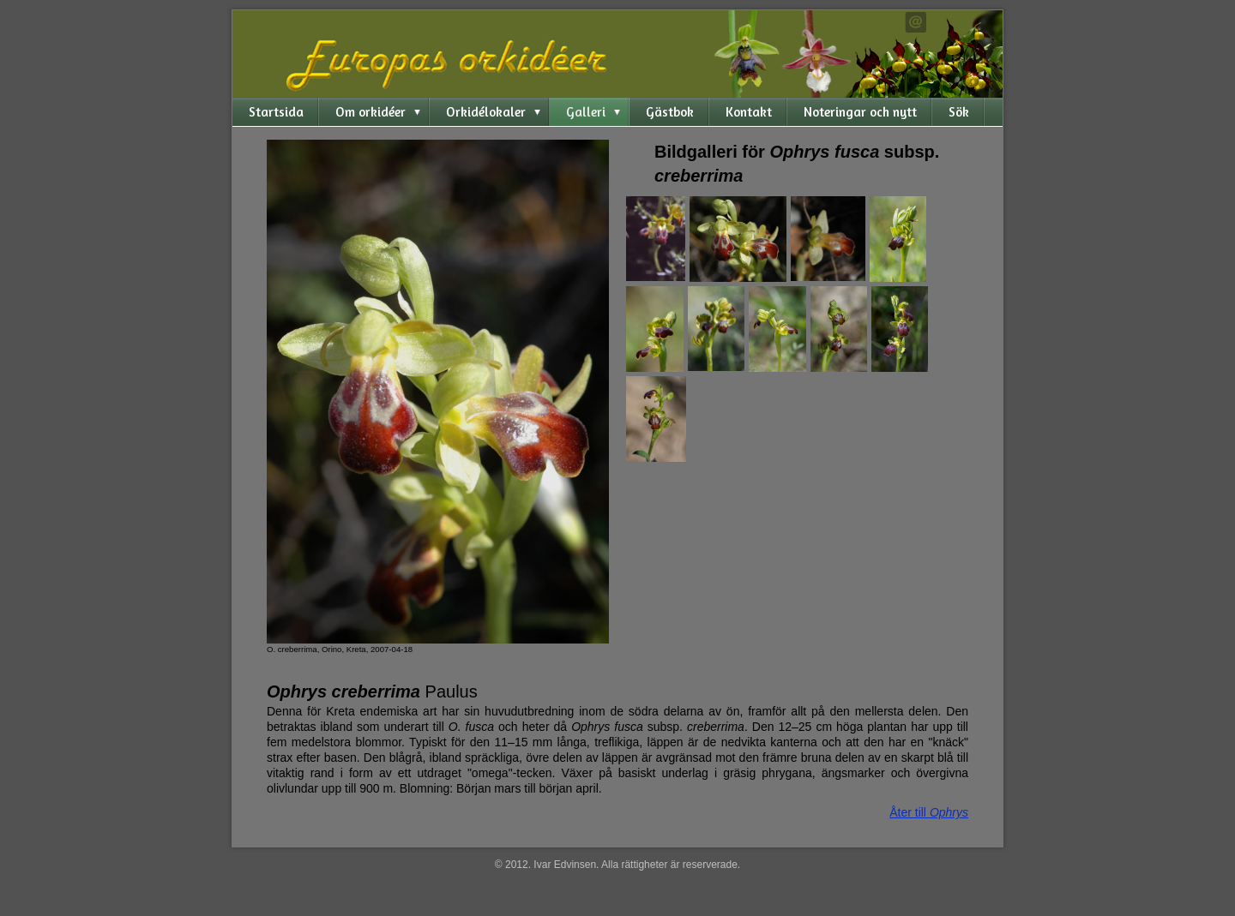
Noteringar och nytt (860, 112)
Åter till (928, 812)
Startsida (276, 112)
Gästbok (670, 112)
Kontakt (749, 112)
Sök (959, 112)
